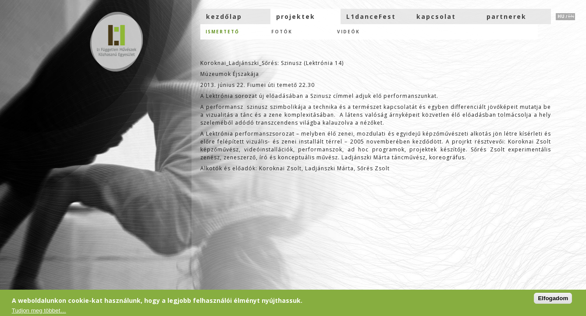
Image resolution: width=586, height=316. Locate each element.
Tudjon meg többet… (39, 310)
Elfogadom (553, 298)
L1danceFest (371, 16)
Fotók (281, 32)
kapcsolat (436, 16)
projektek (295, 16)
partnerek (506, 16)
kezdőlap (224, 16)
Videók (348, 32)
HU (561, 16)
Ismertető (222, 32)
